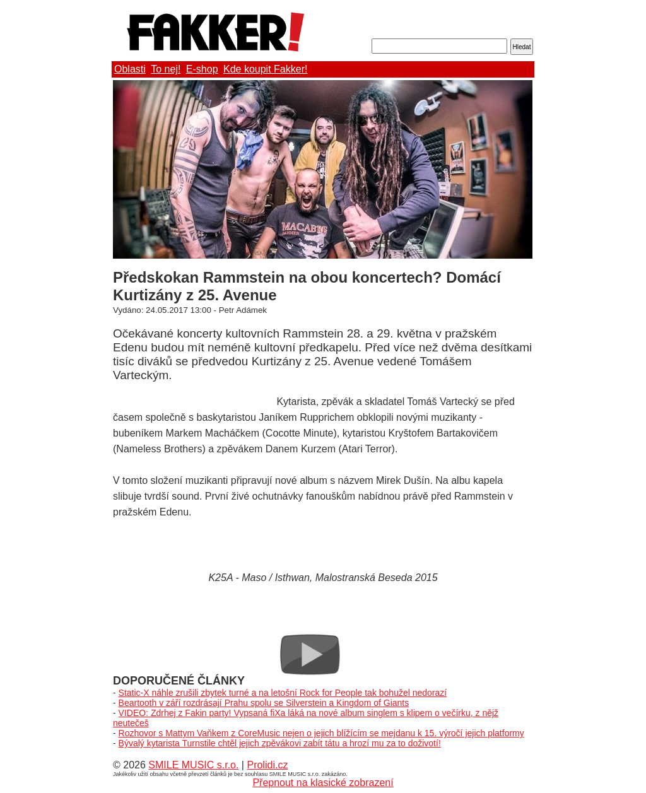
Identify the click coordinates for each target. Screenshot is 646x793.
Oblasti (130, 69)
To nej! (165, 69)
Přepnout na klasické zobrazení (322, 782)
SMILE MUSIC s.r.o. (193, 765)
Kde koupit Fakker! (265, 69)
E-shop (202, 69)
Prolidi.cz (267, 765)
